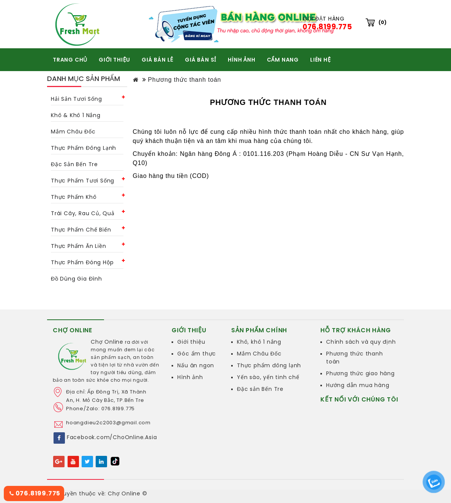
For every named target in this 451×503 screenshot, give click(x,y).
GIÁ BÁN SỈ (200, 59)
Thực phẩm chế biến (81, 229)
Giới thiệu (191, 342)
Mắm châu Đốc (73, 131)
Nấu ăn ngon (195, 365)
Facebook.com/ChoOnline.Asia (112, 437)
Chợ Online (107, 342)
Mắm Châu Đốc (259, 353)
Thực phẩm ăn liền (78, 246)
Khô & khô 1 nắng (76, 115)
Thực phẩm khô (73, 197)
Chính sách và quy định (361, 342)
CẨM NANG (283, 59)
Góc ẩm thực (196, 353)
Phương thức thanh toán (184, 79)
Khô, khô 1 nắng (259, 342)
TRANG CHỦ (70, 59)
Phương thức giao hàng (360, 373)
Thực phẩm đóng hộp (82, 262)
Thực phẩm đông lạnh (83, 148)
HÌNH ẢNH (241, 59)
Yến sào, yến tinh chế (268, 377)
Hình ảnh (190, 377)
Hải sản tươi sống (76, 99)
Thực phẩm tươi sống (82, 180)
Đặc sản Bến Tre (260, 389)
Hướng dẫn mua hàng (357, 385)
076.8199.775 (34, 493)
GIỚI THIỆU (114, 59)
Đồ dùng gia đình (76, 278)
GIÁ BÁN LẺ (157, 59)
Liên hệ (320, 59)
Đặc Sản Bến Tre (74, 164)
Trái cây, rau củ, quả (83, 213)
